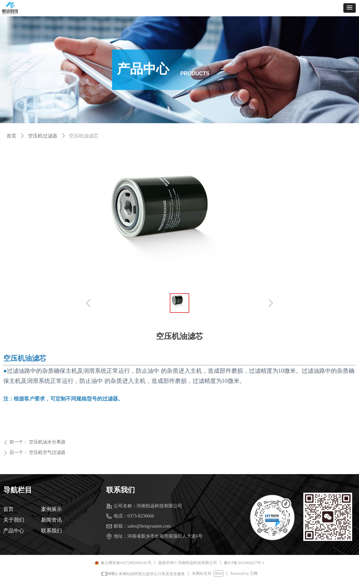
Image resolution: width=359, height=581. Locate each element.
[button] (349, 8)
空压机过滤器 (42, 135)
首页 (11, 135)
